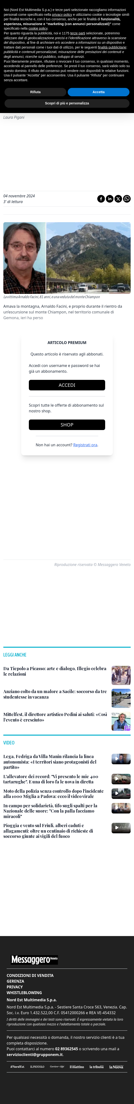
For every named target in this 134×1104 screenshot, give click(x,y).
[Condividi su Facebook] (101, 199)
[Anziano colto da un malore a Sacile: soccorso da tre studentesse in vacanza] (55, 694)
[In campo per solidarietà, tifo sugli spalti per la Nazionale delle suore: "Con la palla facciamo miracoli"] (55, 811)
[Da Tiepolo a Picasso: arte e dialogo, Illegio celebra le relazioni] (55, 671)
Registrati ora (85, 444)
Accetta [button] (99, 92)
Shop (67, 424)
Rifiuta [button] (35, 92)
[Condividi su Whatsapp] (127, 199)
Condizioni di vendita (30, 975)
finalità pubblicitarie (112, 47)
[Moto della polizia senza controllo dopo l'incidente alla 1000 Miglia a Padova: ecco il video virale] (55, 793)
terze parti (77, 33)
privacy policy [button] (62, 14)
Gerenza (15, 981)
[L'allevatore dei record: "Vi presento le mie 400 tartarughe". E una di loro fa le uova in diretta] (55, 779)
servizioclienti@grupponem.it (35, 1054)
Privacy (15, 987)
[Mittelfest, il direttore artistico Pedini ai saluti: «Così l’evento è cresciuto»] (55, 717)
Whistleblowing (24, 992)
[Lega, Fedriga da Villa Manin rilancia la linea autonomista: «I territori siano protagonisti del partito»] (55, 762)
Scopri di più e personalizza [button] (67, 103)
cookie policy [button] (38, 28)
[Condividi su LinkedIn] (109, 199)
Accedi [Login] (67, 385)
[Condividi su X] (118, 199)
